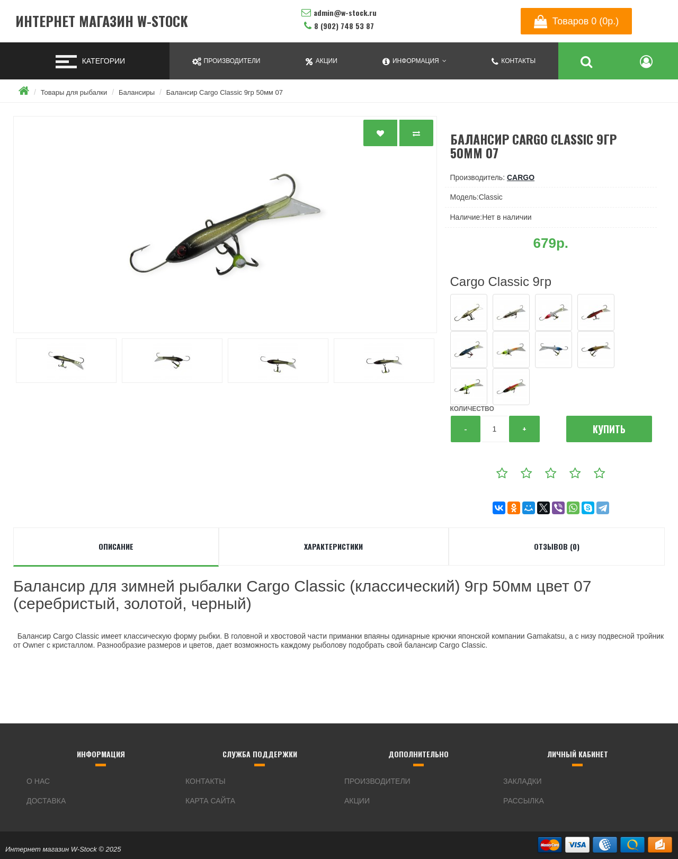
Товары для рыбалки (74, 92)
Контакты (205, 781)
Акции (357, 801)
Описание (116, 546)
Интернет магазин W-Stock (101, 21)
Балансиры (137, 92)
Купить (609, 429)
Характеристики (333, 546)
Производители (377, 781)
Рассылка (523, 801)
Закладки (522, 781)
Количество (472, 409)
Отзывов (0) (556, 546)
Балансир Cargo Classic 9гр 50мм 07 (224, 92)
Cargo (520, 177)
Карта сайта (210, 801)
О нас (38, 781)
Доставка (46, 801)
